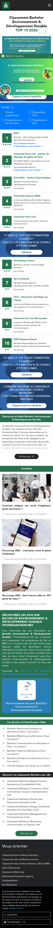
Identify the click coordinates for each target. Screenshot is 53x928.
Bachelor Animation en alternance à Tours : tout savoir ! (29, 760)
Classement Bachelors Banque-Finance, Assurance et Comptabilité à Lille (27, 782)
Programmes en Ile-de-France (14, 121)
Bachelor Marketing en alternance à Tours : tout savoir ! (29, 738)
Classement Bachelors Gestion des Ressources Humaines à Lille (24, 800)
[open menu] (49, 5)
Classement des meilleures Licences (20, 859)
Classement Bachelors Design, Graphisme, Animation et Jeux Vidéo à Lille (28, 808)
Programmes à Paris (39, 121)
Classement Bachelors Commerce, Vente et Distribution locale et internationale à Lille (28, 792)
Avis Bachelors (9, 884)
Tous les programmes (12, 113)
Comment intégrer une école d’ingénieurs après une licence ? (26, 507)
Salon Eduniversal (11, 868)
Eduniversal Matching (13, 872)
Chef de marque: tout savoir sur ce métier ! (29, 765)
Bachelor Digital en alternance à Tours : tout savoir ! (27, 752)
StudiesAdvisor (10, 880)
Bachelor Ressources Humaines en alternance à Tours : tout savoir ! (24, 730)
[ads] (26, 46)
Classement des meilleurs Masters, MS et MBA (26, 863)
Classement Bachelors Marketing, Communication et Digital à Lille (24, 823)
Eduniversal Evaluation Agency (17, 876)
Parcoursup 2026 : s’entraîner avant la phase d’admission (26, 552)
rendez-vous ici (16, 908)
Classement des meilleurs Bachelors (20, 855)
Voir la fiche (19, 188)
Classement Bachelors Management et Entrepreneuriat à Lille (26, 815)
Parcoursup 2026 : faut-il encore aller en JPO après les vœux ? (26, 597)
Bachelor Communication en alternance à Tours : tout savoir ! (28, 745)
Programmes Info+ (38, 113)
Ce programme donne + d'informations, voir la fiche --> (28, 145)
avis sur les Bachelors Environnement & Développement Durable (26, 672)
